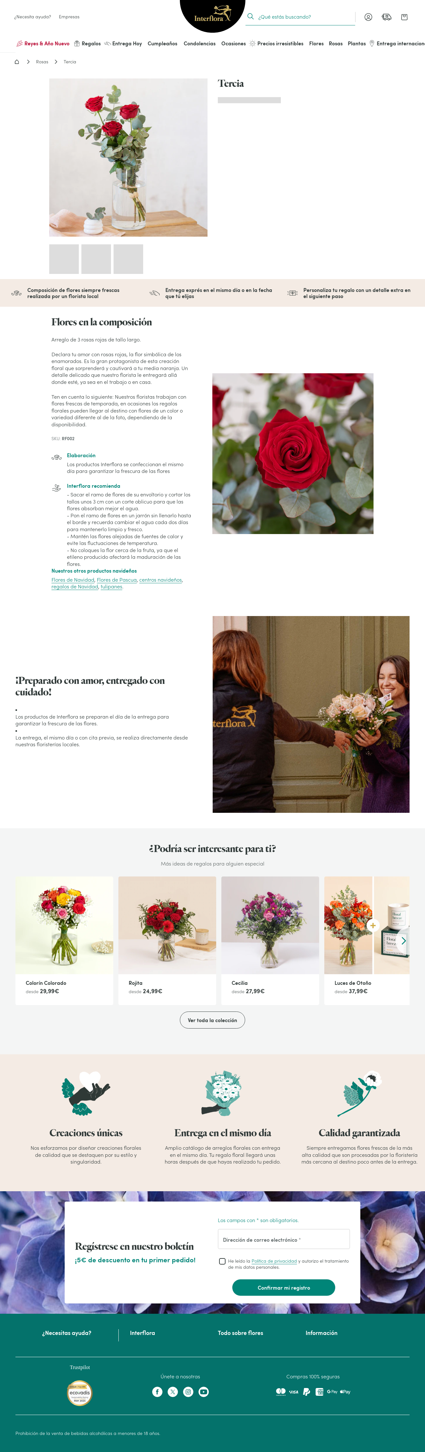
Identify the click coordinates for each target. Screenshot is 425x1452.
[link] (386, 17)
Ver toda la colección (212, 1020)
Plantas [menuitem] (357, 43)
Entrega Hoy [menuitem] (123, 43)
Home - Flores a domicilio (16, 61)
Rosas (42, 62)
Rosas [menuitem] (336, 43)
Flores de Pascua (117, 579)
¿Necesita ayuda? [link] (32, 17)
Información (321, 1332)
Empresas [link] (69, 17)
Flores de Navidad (72, 579)
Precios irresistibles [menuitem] (276, 43)
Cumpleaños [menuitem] (162, 43)
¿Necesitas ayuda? (66, 1332)
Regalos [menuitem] (87, 43)
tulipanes (111, 586)
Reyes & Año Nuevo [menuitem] (42, 43)
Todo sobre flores (240, 1332)
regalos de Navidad (74, 586)
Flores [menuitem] (316, 43)
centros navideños (160, 579)
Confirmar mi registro (284, 1287)
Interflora (142, 1332)
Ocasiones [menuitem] (233, 43)
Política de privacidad (274, 1261)
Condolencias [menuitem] (200, 43)
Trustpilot (80, 1367)
